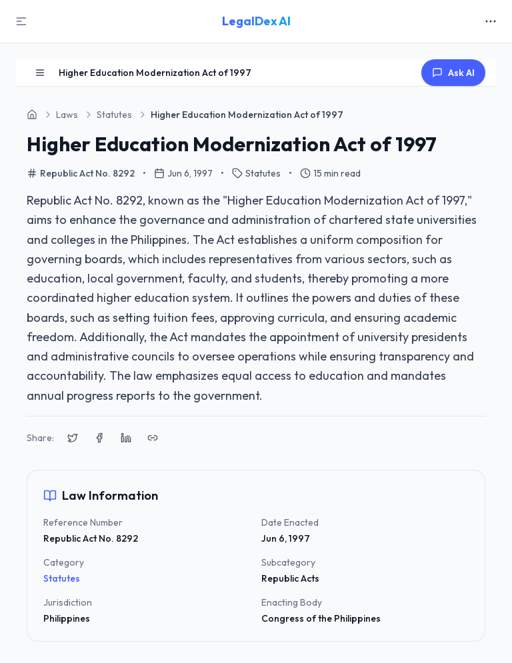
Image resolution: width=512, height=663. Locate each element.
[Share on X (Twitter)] (72, 437)
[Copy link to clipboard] (152, 437)
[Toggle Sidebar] (21, 21)
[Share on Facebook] (99, 437)
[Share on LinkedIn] (126, 437)
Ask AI (453, 73)
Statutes (61, 578)
